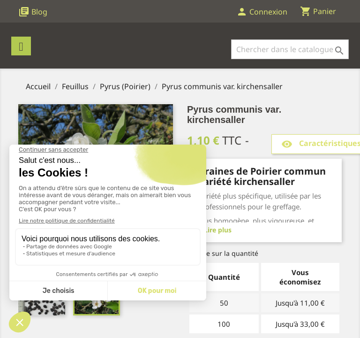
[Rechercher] (290, 49)
